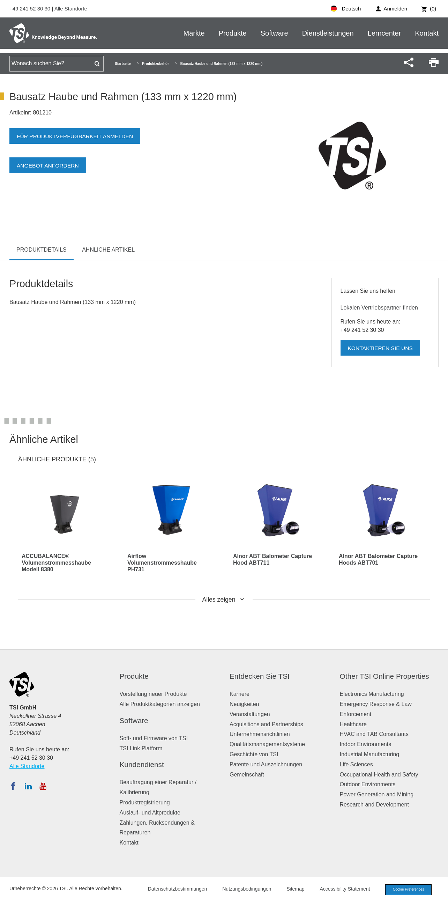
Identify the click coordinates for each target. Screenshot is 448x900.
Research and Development (374, 805)
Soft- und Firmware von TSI (154, 738)
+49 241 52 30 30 (30, 9)
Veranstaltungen (250, 714)
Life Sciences (356, 764)
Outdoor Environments (368, 784)
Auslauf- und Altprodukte (150, 813)
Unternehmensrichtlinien (260, 734)
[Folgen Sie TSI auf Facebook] (13, 786)
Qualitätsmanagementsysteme (267, 744)
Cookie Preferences (406, 890)
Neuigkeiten (244, 704)
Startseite (123, 64)
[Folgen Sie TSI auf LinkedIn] (28, 786)
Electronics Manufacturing (372, 694)
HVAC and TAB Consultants (374, 734)
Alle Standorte (70, 9)
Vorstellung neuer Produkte (153, 694)
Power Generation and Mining (377, 794)
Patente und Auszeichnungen (266, 764)
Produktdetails (41, 250)
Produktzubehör (155, 64)
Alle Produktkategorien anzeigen (160, 704)
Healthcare (353, 724)
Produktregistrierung (145, 802)
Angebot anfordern (49, 166)
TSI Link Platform (141, 748)
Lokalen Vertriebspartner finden (379, 308)
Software (274, 33)
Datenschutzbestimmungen (173, 889)
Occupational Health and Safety (379, 775)
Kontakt (427, 33)
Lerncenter (384, 33)
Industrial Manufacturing (370, 754)
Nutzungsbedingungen (242, 889)
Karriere (239, 694)
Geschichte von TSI (254, 754)
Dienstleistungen (328, 33)
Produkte (233, 33)
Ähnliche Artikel (108, 250)
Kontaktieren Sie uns (381, 348)
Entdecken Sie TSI (260, 676)
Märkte (194, 33)
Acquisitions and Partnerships (266, 724)
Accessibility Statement (340, 889)
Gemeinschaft (247, 775)
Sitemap (291, 889)
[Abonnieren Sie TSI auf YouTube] (42, 786)
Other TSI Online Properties (384, 676)
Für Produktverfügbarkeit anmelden (76, 136)
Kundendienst (142, 764)
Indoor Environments (365, 744)
